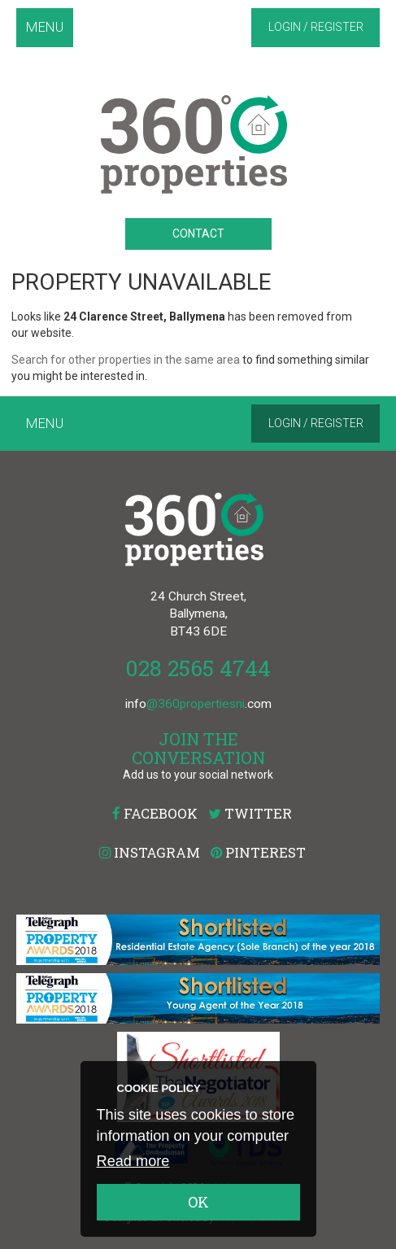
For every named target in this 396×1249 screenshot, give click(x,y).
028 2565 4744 (198, 667)
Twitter (250, 813)
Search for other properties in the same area (125, 359)
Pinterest (258, 852)
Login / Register (315, 26)
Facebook (155, 813)
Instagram (149, 852)
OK (198, 1202)
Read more (133, 1161)
